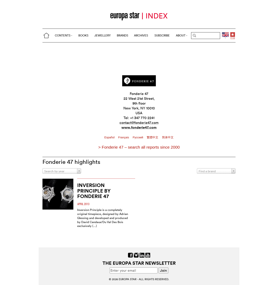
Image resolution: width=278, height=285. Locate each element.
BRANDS (122, 35)
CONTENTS (63, 35)
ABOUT (181, 35)
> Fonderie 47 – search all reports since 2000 (139, 147)
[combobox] (61, 171)
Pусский (138, 137)
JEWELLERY (102, 35)
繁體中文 (153, 137)
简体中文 (168, 137)
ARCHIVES (141, 35)
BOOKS (83, 35)
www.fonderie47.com (139, 127)
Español (109, 137)
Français (124, 137)
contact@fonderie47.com (139, 122)
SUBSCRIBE (162, 35)
